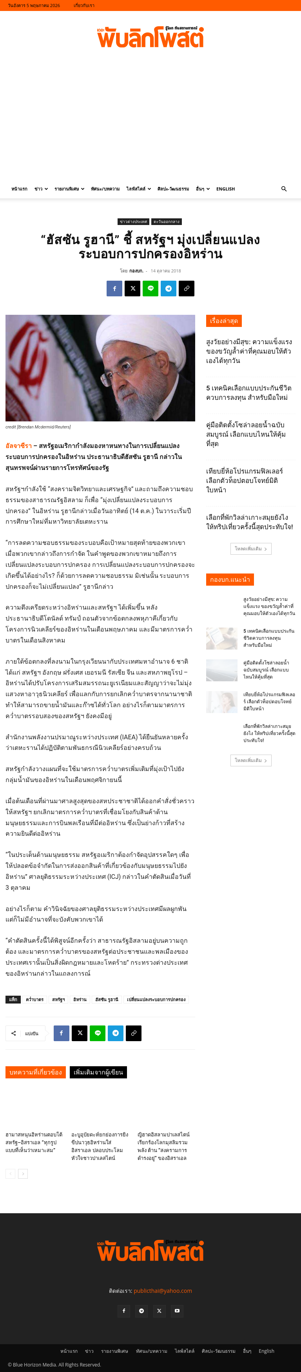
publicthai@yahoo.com (163, 1290)
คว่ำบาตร (35, 999)
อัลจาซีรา (18, 446)
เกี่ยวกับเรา (84, 5)
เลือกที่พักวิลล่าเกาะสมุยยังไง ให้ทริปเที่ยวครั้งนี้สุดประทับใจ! (269, 733)
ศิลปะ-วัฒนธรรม (173, 189)
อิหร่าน (80, 999)
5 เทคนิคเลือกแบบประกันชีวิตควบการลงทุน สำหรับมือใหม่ (268, 638)
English (225, 189)
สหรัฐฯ (58, 999)
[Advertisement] (150, 121)
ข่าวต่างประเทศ (133, 221)
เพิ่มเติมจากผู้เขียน (98, 1072)
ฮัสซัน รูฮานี (106, 999)
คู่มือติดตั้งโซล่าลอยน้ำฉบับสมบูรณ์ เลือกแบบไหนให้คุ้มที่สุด (246, 434)
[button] (283, 189)
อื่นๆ (203, 189)
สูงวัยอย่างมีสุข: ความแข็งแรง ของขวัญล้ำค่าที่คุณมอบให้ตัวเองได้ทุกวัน (249, 351)
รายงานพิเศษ (69, 189)
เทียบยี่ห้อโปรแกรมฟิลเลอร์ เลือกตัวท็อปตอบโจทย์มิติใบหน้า (244, 480)
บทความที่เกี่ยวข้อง (35, 1072)
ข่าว (41, 189)
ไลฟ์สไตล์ (139, 189)
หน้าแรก (19, 189)
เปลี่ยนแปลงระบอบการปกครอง (156, 999)
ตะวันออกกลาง (167, 221)
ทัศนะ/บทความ (105, 189)
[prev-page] (10, 1174)
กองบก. (136, 271)
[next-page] (23, 1174)
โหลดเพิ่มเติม (251, 548)
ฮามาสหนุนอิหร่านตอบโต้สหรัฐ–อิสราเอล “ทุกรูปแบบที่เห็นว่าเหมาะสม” (33, 1142)
